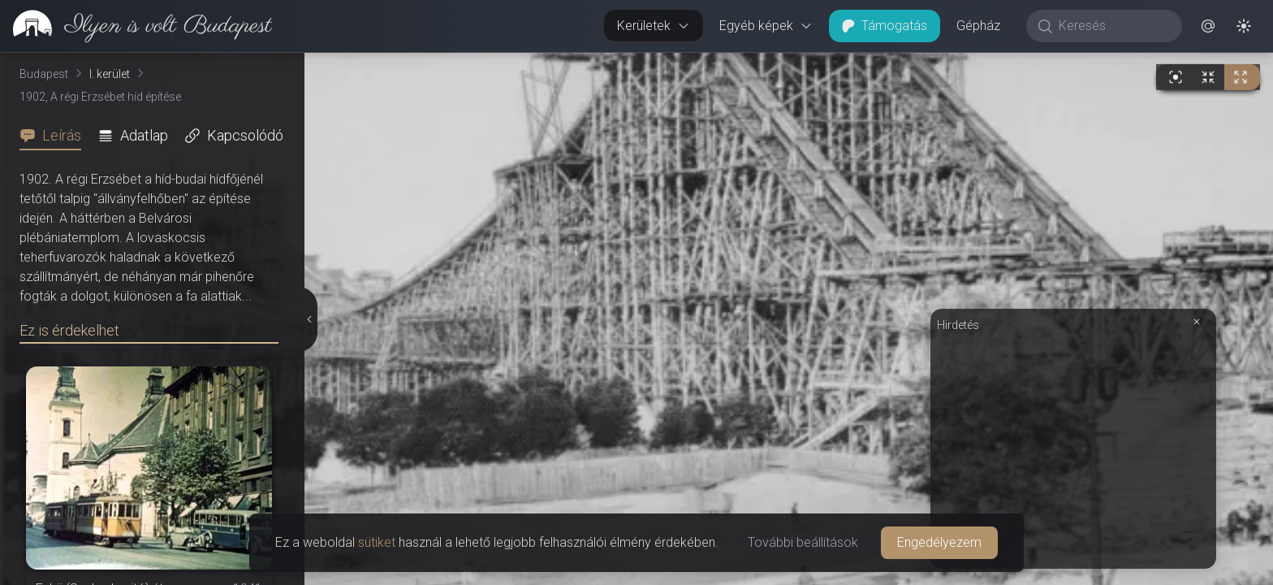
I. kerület (109, 73)
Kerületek (653, 25)
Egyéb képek (766, 25)
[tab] (55, 135)
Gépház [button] (978, 25)
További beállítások (803, 542)
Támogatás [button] (884, 25)
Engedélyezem (939, 542)
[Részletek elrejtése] (308, 319)
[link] (136, 26)
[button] (1208, 26)
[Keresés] (1113, 26)
